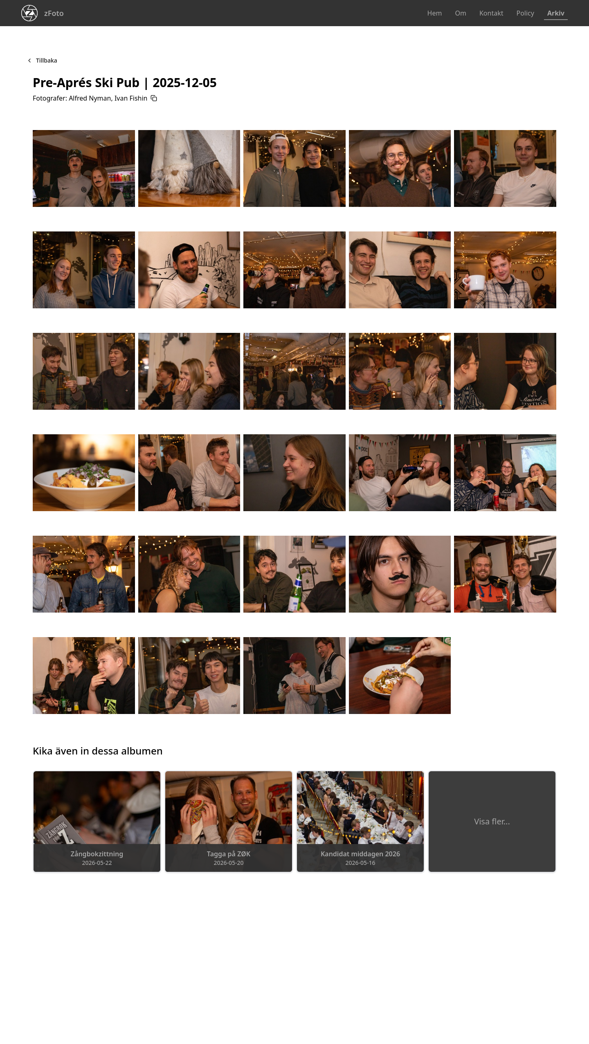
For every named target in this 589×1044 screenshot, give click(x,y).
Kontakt (491, 13)
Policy (525, 13)
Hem (434, 13)
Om (460, 13)
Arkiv (555, 13)
